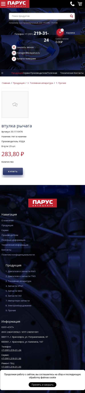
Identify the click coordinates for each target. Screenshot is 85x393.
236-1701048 (44, 22)
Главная (6, 83)
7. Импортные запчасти (18, 300)
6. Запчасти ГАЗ (13, 295)
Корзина (70, 32)
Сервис (26, 72)
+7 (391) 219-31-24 (11, 350)
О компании (7, 220)
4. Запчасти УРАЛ (14, 285)
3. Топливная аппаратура (40, 83)
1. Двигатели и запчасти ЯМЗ (21, 271)
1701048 (53, 22)
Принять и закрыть (43, 384)
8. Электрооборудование (18, 305)
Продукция (17, 72)
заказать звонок (25, 47)
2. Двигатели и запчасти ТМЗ (21, 276)
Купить (13, 171)
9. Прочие (11, 310)
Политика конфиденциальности (18, 254)
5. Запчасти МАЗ (14, 290)
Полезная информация (13, 239)
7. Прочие (61, 83)
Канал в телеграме (26, 58)
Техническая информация (14, 244)
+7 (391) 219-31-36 (11, 358)
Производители (38, 72)
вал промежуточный (28, 22)
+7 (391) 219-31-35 (11, 366)
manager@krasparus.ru (28, 52)
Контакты (79, 72)
